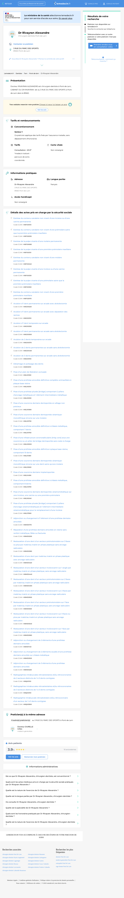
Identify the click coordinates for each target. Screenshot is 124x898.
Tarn (25, 73)
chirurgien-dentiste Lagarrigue (11, 861)
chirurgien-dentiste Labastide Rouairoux (14, 870)
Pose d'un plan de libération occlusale (29, 372)
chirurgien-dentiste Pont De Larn (12, 854)
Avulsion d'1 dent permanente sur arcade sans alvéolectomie (40, 331)
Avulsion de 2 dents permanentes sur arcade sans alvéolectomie (41, 347)
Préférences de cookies (33, 883)
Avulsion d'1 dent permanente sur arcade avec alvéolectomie (40, 303)
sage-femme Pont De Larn (63, 866)
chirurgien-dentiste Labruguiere (37, 857)
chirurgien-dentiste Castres (36, 861)
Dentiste (19, 73)
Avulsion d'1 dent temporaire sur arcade (30, 323)
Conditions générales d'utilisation (29, 880)
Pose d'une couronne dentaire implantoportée (33, 472)
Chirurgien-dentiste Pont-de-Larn (32, 36)
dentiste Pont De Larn (62, 857)
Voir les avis (42, 110)
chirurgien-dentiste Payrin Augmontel (13, 857)
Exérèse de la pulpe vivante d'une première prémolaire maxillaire (42, 249)
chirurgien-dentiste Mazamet (36, 854)
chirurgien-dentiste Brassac (10, 864)
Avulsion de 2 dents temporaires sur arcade (32, 339)
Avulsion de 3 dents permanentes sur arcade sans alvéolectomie (41, 356)
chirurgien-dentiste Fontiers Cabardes (39, 867)
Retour (8, 4)
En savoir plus (65, 18)
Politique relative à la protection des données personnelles (57, 880)
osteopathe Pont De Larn (63, 863)
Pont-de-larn (34, 73)
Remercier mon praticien (34, 757)
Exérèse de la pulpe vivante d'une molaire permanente (37, 241)
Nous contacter (20, 883)
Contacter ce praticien (21, 44)
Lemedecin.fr (9, 73)
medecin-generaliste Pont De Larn (66, 860)
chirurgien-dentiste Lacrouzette (11, 867)
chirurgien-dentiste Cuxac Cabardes (38, 864)
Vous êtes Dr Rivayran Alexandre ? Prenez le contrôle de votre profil (36, 59)
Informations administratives (42, 766)
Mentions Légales (12, 880)
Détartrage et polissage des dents (28, 364)
